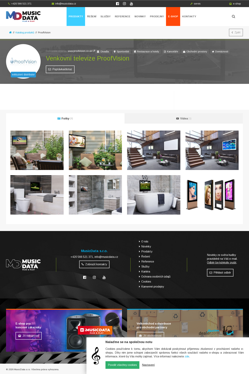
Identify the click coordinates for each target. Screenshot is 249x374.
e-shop (235, 3)
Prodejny (157, 16)
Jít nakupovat (28, 335)
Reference (122, 16)
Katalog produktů (25, 32)
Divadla (103, 51)
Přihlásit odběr (220, 272)
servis (195, 3)
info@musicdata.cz (64, 3)
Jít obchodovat (150, 335)
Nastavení (148, 367)
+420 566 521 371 (19, 3)
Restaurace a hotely (146, 51)
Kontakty (189, 16)
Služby (105, 16)
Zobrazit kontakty (94, 264)
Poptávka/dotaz (60, 69)
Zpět (236, 32)
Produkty (76, 16)
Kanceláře (171, 51)
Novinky (140, 16)
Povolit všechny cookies (122, 367)
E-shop (173, 16)
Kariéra (145, 271)
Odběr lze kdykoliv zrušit (221, 262)
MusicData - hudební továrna (23, 16)
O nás (144, 241)
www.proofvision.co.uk (81, 51)
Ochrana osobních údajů (155, 276)
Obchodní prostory (195, 51)
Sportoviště (121, 51)
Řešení (91, 16)
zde (187, 359)
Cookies (146, 281)
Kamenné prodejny (152, 286)
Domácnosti (220, 51)
